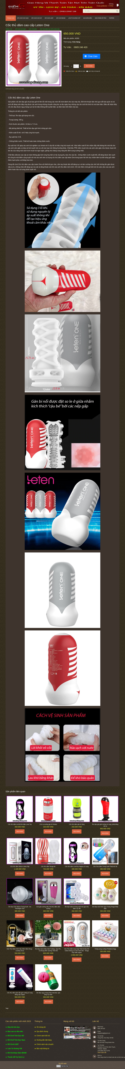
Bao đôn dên (87, 18)
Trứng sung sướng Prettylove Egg (105, 949)
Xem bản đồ (102, 1052)
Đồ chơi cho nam (23, 18)
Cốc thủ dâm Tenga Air (48, 866)
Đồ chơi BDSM (60, 18)
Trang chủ (10, 18)
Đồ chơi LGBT (49, 18)
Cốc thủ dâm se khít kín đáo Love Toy (20, 824)
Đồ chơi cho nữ (36, 18)
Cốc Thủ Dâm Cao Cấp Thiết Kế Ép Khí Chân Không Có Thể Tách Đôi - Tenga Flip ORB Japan (76, 950)
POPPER (111, 18)
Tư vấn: (68, 47)
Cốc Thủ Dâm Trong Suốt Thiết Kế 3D (105, 866)
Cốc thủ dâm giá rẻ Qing (76, 824)
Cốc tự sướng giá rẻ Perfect (48, 824)
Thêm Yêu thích (70, 71)
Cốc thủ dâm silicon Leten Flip (19, 866)
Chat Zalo (92, 56)
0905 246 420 (80, 47)
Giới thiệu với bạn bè (94, 71)
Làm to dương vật (74, 18)
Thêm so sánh (81, 71)
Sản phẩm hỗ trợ (100, 18)
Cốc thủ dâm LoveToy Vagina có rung (77, 866)
